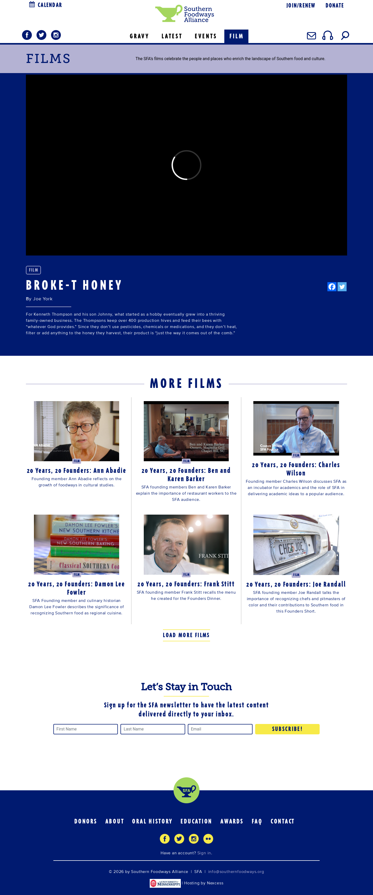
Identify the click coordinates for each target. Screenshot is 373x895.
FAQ (257, 821)
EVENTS (206, 36)
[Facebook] (331, 286)
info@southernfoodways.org (236, 871)
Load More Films (186, 635)
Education (196, 821)
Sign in (204, 853)
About (114, 821)
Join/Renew (300, 5)
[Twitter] (342, 286)
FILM (236, 36)
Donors (85, 821)
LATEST (172, 36)
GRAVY (139, 36)
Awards (232, 821)
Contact (283, 821)
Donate (335, 5)
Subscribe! (287, 729)
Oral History (152, 821)
